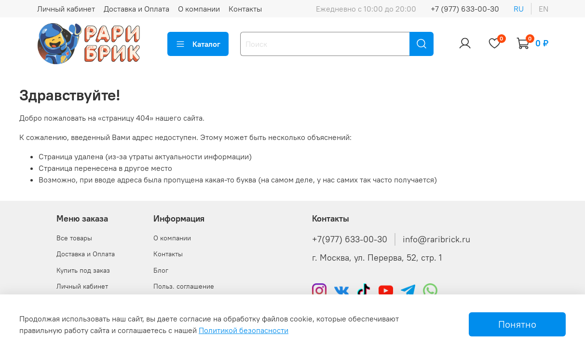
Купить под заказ (83, 270)
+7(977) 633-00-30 (349, 239)
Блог (160, 270)
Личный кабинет (66, 9)
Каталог (198, 44)
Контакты (245, 9)
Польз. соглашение (183, 286)
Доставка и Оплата (136, 9)
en (543, 9)
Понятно (517, 324)
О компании (199, 9)
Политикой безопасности (243, 330)
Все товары (74, 238)
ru (519, 9)
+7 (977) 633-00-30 (465, 9)
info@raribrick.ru (436, 239)
